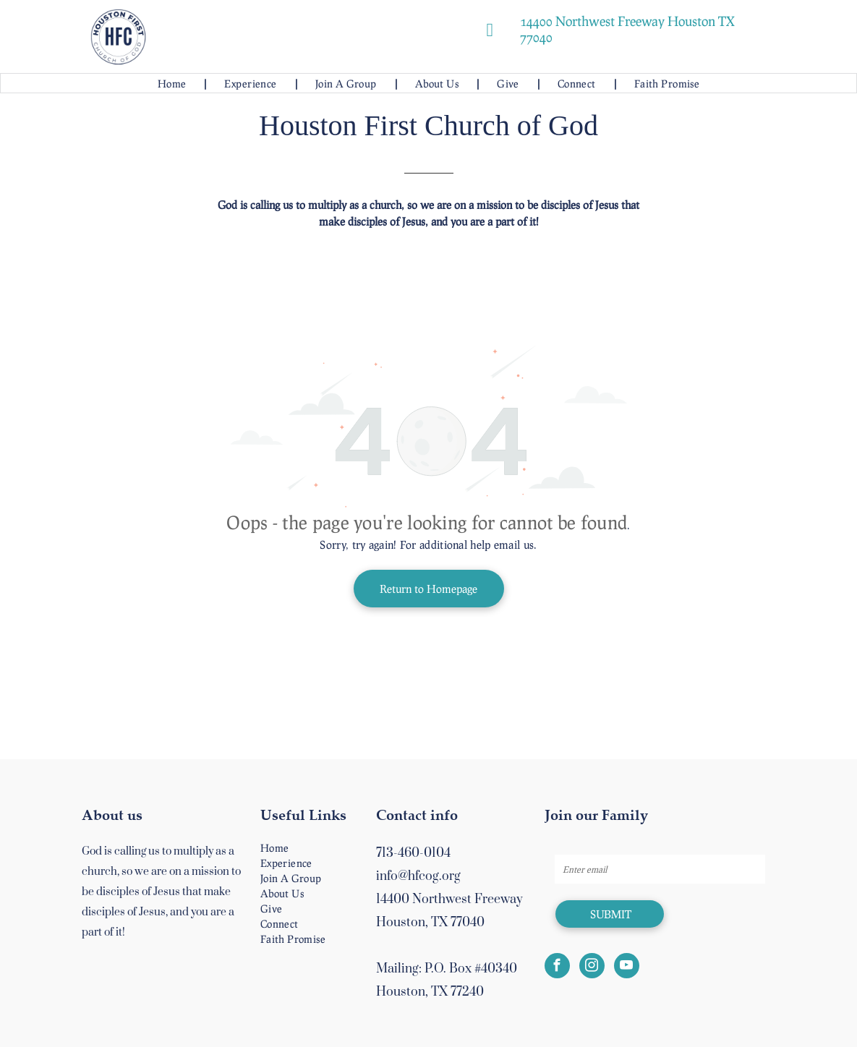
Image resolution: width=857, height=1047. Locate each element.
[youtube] (626, 967)
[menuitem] (173, 83)
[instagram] (592, 967)
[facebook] (557, 967)
